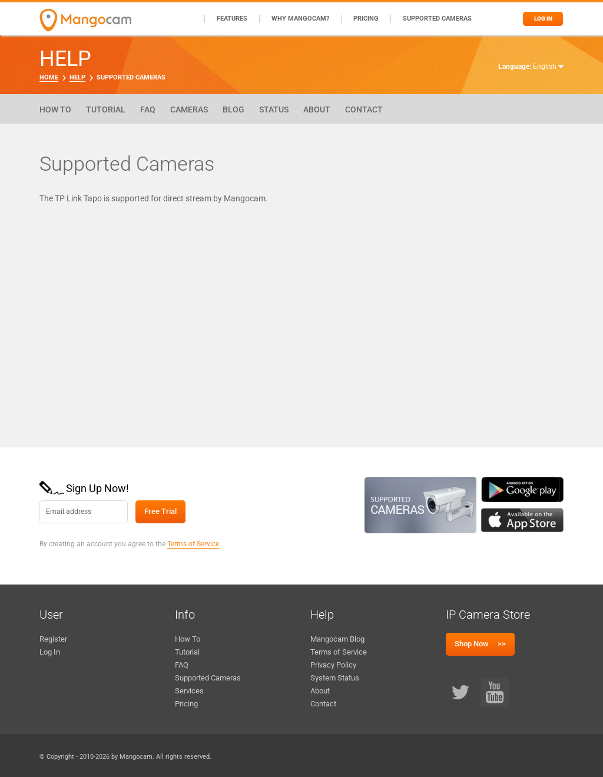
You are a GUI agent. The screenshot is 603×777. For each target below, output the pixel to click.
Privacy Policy (333, 664)
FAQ (147, 109)
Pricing (366, 18)
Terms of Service (193, 544)
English (548, 66)
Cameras (189, 109)
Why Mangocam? (300, 18)
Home (48, 77)
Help (77, 77)
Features (232, 18)
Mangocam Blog (337, 639)
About (316, 109)
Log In (49, 652)
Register (53, 639)
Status (274, 109)
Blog (233, 109)
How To (55, 109)
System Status (334, 677)
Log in (543, 18)
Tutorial (105, 109)
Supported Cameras (437, 18)
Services (189, 690)
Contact (364, 109)
